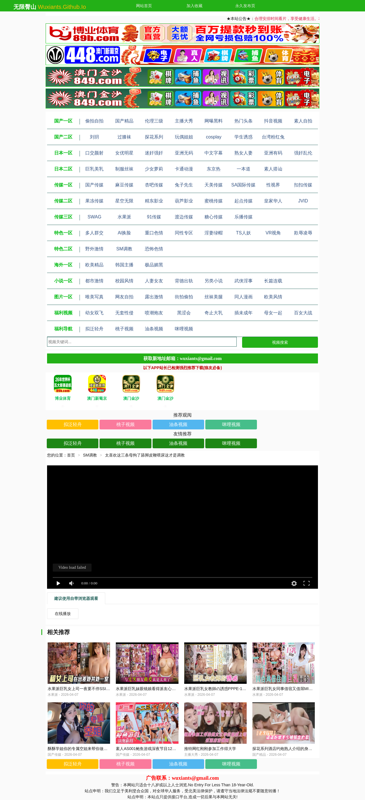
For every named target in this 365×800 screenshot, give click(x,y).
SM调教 (124, 248)
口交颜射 (94, 152)
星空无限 (124, 200)
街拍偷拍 (184, 296)
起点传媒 (243, 200)
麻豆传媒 (124, 184)
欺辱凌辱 (303, 232)
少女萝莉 (154, 168)
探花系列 (154, 136)
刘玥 (94, 136)
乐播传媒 (243, 216)
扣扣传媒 (303, 184)
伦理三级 (154, 120)
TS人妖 (243, 232)
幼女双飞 (94, 312)
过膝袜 (124, 136)
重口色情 (154, 232)
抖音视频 (273, 120)
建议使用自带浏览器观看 (76, 598)
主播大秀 (184, 120)
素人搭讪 (273, 168)
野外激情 (94, 248)
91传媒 (154, 216)
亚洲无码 (184, 152)
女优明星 (124, 152)
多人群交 (94, 232)
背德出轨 (184, 280)
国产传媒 (94, 184)
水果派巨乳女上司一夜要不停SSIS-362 (82, 688)
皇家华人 (273, 200)
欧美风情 (273, 296)
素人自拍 (303, 120)
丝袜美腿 (213, 296)
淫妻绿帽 (213, 232)
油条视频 (154, 328)
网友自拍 (124, 296)
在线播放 (63, 613)
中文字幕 (213, 152)
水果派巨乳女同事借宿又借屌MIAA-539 (287, 688)
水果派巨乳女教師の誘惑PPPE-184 (215, 688)
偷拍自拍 (94, 120)
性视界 (273, 184)
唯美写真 (94, 296)
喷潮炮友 (154, 312)
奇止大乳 (213, 312)
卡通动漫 (184, 168)
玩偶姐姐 (184, 136)
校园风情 (124, 280)
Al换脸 (124, 232)
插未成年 (243, 312)
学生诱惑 (243, 136)
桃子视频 (124, 328)
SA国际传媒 (243, 184)
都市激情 (94, 280)
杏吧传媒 (154, 184)
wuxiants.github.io (62, 7)
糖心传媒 (213, 216)
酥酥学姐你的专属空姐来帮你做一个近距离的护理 (91, 748)
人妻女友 (154, 280)
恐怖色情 (154, 248)
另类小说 (213, 280)
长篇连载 (273, 280)
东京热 (213, 168)
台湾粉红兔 (273, 136)
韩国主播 (124, 264)
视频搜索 (280, 342)
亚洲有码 (273, 152)
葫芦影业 (184, 200)
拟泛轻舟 (94, 328)
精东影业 (154, 200)
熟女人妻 (243, 152)
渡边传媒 (184, 216)
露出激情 (154, 296)
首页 (71, 455)
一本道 (243, 168)
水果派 (124, 216)
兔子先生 (184, 184)
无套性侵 (124, 312)
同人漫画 (243, 296)
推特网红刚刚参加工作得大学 (210, 748)
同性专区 (184, 232)
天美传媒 (213, 184)
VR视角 (273, 232)
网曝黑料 (213, 120)
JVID (303, 200)
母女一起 (273, 312)
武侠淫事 (243, 280)
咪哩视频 (184, 328)
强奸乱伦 (303, 152)
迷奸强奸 (154, 152)
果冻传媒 (94, 200)
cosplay (213, 136)
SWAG (94, 216)
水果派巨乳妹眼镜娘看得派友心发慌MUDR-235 (158, 688)
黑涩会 (184, 312)
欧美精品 (94, 264)
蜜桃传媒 (213, 200)
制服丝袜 (124, 168)
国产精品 (124, 120)
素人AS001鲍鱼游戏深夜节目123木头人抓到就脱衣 (161, 748)
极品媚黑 (154, 264)
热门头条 (243, 120)
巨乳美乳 (94, 168)
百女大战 (303, 312)
